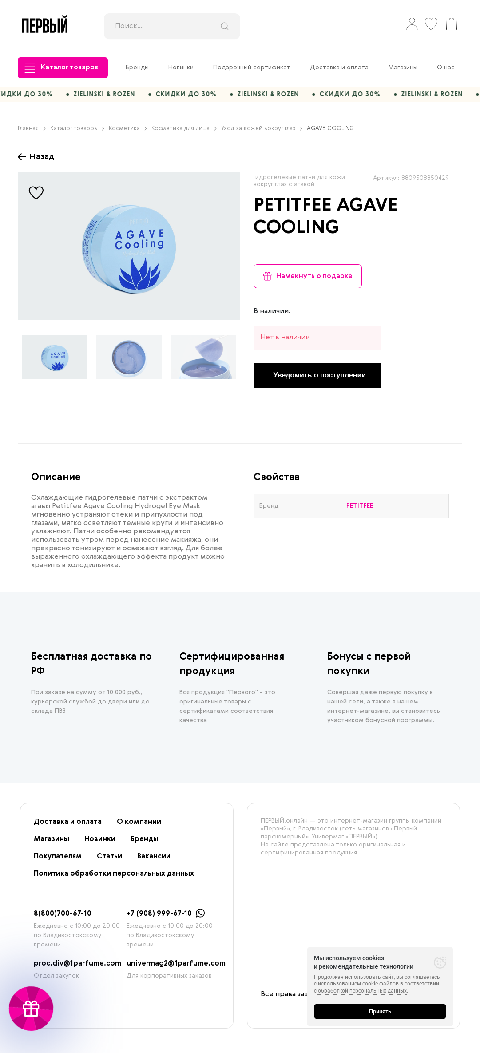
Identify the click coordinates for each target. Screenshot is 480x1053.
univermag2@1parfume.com (176, 968)
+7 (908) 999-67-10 (159, 918)
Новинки (181, 67)
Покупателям (58, 861)
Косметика (128, 133)
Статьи (109, 861)
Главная (32, 133)
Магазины (402, 67)
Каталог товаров (61, 68)
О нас (446, 67)
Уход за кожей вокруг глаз (261, 133)
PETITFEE (293, 210)
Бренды (137, 67)
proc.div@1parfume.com (77, 968)
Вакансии (154, 861)
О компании (139, 826)
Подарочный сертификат (251, 67)
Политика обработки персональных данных (114, 878)
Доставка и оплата (339, 67)
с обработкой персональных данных (360, 991)
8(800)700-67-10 (62, 918)
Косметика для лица (184, 133)
